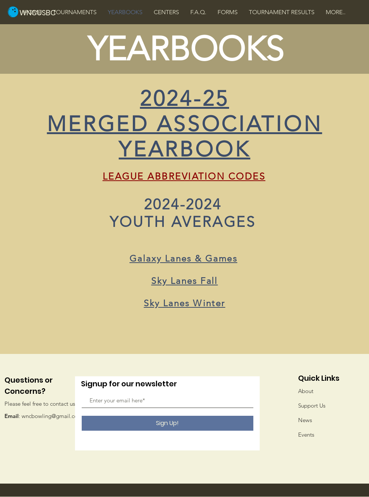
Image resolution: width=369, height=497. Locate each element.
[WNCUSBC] (44, 12)
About (305, 391)
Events (306, 434)
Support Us (311, 405)
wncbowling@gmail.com (52, 416)
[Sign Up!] (167, 423)
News (305, 420)
